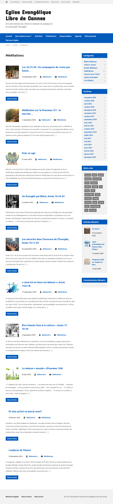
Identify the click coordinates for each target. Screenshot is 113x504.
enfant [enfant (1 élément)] (95, 187)
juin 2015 (87, 138)
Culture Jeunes (90, 65)
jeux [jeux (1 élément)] (92, 191)
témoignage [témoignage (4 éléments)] (95, 206)
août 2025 (88, 104)
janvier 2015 (88, 154)
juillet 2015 (88, 135)
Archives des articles (42, 2)
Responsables (66, 36)
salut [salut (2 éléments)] (87, 206)
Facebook (76, 2)
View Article (12, 99)
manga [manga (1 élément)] (95, 198)
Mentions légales (12, 497)
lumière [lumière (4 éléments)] (88, 198)
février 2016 (89, 126)
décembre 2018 (90, 110)
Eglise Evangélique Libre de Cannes (28, 15)
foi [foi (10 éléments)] (101, 187)
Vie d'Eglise (88, 80)
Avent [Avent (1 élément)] (101, 175)
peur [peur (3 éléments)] (94, 202)
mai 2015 (87, 141)
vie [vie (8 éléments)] (86, 210)
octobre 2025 (89, 101)
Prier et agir (29, 153)
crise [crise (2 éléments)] (87, 183)
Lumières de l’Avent (20, 450)
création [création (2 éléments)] (94, 183)
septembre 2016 (90, 119)
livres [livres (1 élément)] (97, 194)
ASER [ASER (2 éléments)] (94, 175)
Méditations (24, 45)
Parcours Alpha (27, 2)
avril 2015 (88, 144)
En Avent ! (96, 229)
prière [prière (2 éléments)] (101, 202)
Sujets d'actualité (91, 77)
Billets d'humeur (90, 61)
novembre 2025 (90, 97)
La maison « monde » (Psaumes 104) (42, 368)
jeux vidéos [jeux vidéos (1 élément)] (89, 194)
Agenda (78, 36)
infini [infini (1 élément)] (87, 191)
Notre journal (90, 36)
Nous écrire (55, 2)
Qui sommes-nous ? (23, 36)
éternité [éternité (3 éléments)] (93, 210)
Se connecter (14, 2)
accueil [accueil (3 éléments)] (87, 175)
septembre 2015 (90, 132)
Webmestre (47, 77)
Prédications (51, 36)
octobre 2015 (89, 129)
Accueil (9, 36)
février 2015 (89, 151)
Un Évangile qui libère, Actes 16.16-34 (43, 196)
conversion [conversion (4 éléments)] (97, 179)
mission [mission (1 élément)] (88, 202)
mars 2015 (88, 148)
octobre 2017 (89, 116)
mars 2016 (88, 123)
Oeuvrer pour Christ (92, 74)
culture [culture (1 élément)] (87, 187)
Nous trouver (65, 2)
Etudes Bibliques (90, 68)
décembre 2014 (90, 157)
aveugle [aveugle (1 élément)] (88, 179)
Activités (38, 36)
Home (8, 45)
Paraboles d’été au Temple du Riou (98, 262)
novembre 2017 (90, 113)
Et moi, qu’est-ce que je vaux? (25, 411)
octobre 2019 (89, 107)
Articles (15, 45)
